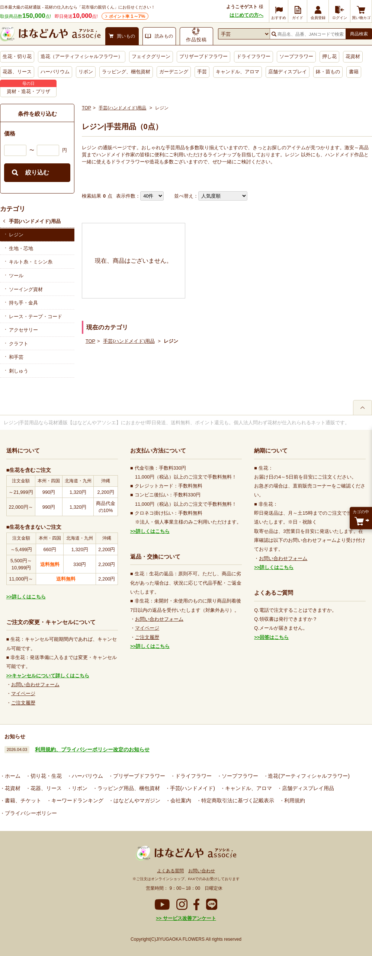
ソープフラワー (296, 56)
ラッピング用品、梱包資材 (128, 788)
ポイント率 (127, 16)
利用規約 (294, 800)
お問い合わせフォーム (35, 684)
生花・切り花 (17, 56)
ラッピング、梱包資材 (126, 71)
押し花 (329, 56)
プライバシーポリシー (30, 813)
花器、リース (17, 71)
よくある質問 (170, 870)
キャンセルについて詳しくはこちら (50, 675)
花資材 (353, 56)
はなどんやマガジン (136, 800)
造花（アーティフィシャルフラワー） (82, 56)
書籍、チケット (22, 800)
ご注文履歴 (23, 703)
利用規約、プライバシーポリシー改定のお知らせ (92, 749)
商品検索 (359, 33)
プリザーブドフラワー (203, 56)
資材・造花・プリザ (28, 91)
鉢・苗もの (328, 71)
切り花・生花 (45, 776)
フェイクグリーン (151, 56)
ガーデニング (173, 71)
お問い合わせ (201, 870)
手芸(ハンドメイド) (192, 788)
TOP (86, 108)
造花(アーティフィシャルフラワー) (308, 776)
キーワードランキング (76, 800)
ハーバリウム (55, 71)
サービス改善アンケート (188, 918)
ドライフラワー (253, 56)
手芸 (202, 71)
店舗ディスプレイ (287, 71)
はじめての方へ (246, 15)
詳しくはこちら (29, 597)
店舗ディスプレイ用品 (307, 788)
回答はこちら (274, 637)
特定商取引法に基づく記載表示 (237, 800)
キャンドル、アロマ (237, 71)
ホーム (11, 776)
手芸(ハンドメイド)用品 (35, 221)
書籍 (354, 71)
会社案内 (180, 800)
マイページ (23, 693)
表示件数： (128, 196)
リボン (85, 71)
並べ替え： (186, 196)
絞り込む (37, 172)
